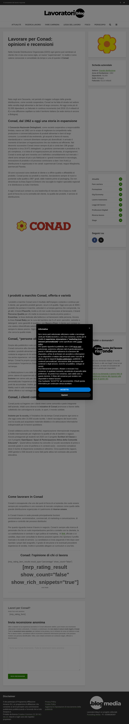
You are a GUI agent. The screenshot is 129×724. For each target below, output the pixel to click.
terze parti (77, 347)
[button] (89, 328)
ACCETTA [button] (64, 390)
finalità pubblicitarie (64, 359)
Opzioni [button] (64, 395)
